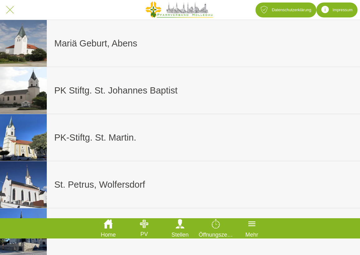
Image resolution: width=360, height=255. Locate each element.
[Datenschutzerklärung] (285, 9)
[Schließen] (10, 10)
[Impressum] (337, 9)
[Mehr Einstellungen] (252, 228)
